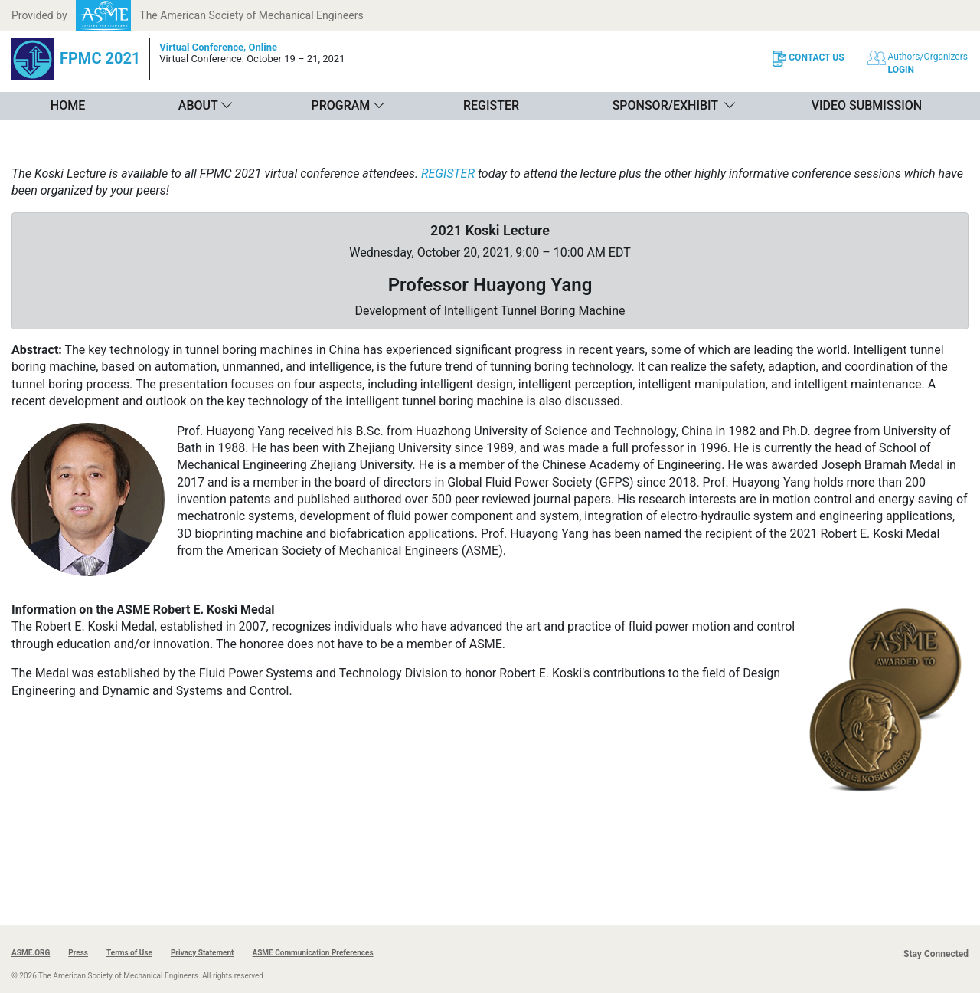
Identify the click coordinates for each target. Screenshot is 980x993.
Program (340, 105)
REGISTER (448, 173)
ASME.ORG (30, 953)
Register (491, 105)
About (198, 105)
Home (68, 105)
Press (78, 953)
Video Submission (867, 105)
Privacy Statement (202, 953)
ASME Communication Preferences (312, 953)
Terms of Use (129, 953)
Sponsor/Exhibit (665, 105)
